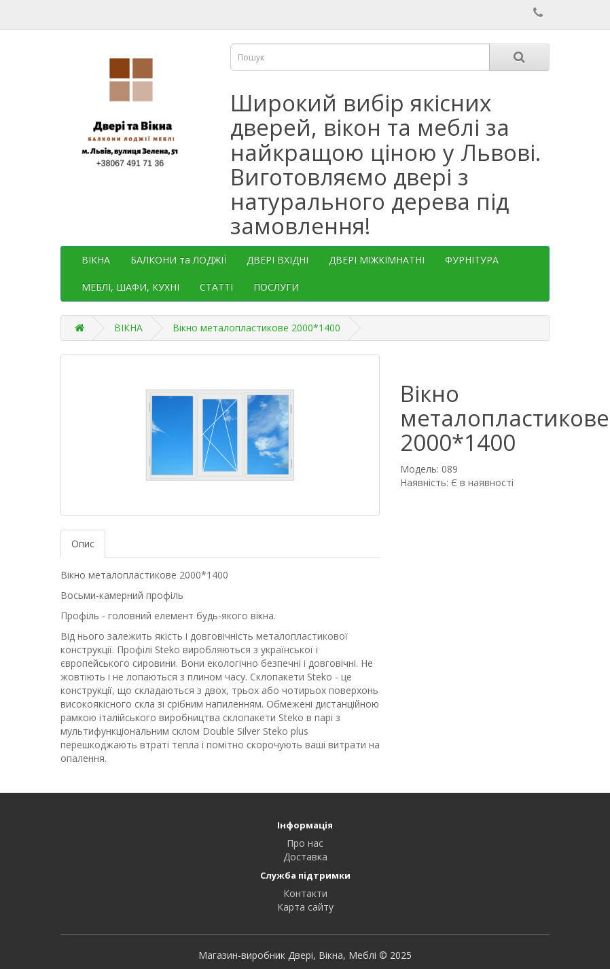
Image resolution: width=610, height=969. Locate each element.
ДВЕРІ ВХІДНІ (277, 259)
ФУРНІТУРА (472, 259)
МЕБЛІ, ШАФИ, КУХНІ (130, 286)
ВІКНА (96, 259)
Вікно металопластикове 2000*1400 (256, 327)
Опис (82, 543)
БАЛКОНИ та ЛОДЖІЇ (178, 259)
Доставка (305, 856)
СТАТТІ (216, 286)
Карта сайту (305, 906)
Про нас (305, 843)
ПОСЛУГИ (276, 286)
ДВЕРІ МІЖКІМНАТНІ (377, 259)
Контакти (305, 893)
